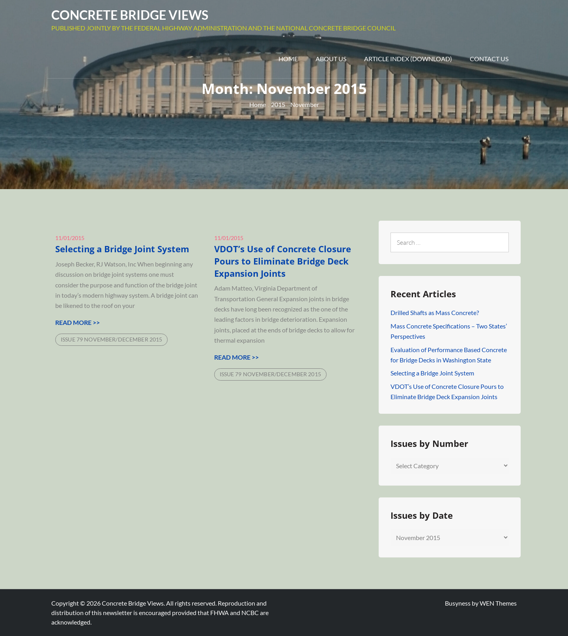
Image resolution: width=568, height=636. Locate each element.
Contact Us (489, 58)
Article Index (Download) (408, 58)
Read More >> (77, 322)
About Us (331, 58)
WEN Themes (498, 603)
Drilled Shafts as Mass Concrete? (434, 312)
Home (288, 58)
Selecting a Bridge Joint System (122, 249)
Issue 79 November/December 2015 (111, 339)
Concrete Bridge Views (129, 15)
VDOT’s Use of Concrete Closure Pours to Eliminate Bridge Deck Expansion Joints (282, 261)
